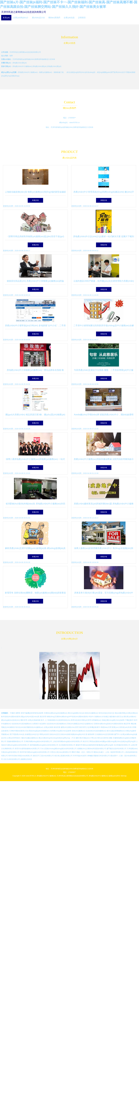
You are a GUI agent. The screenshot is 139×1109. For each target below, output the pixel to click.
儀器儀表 (112, 716)
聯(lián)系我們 (54, 18)
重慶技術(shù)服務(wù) (34, 727)
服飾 (77, 738)
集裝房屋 (57, 727)
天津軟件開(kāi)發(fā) (17, 731)
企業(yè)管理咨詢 (13, 738)
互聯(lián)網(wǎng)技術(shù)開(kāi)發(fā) (108, 724)
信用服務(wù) (96, 720)
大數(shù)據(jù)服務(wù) (29, 738)
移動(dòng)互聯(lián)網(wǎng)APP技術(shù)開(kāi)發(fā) (67, 716)
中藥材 (12, 713)
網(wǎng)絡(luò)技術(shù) (10, 720)
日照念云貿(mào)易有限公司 (60, 752)
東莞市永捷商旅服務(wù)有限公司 (27, 748)
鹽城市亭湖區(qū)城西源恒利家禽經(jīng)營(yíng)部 (94, 745)
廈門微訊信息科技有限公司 (116, 748)
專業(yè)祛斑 (44, 734)
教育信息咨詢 (76, 720)
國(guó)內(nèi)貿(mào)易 (30, 716)
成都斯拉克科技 (26, 759)
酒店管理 (43, 716)
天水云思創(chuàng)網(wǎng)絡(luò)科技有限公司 (58, 748)
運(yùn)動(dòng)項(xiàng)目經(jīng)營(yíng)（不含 (56, 738)
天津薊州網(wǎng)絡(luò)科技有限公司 (38, 741)
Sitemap (123, 776)
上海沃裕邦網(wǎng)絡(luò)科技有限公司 (67, 741)
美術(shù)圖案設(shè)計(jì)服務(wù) (80, 724)
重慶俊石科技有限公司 (101, 756)
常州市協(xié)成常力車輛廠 (83, 756)
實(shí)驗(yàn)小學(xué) (88, 738)
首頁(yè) (6, 18)
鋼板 (110, 738)
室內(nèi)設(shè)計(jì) (106, 713)
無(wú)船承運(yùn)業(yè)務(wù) (126, 713)
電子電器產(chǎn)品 (17, 734)
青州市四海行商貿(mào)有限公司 (20, 756)
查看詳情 (35, 200)
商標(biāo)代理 (106, 727)
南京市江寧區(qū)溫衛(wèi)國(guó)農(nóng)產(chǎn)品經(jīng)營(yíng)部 (109, 741)
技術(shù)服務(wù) (91, 713)
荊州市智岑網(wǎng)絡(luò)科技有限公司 (35, 752)
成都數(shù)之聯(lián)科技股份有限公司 (91, 748)
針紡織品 (105, 716)
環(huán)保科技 (103, 738)
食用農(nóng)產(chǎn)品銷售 (60, 731)
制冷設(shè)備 (20, 727)
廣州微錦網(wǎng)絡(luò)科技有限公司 (44, 745)
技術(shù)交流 (54, 734)
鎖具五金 (119, 716)
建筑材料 (91, 734)
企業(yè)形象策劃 (34, 720)
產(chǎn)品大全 (38, 18)
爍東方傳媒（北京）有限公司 (82, 752)
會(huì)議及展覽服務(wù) (116, 731)
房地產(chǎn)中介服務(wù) (46, 776)
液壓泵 (17, 713)
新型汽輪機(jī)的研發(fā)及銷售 (32, 713)
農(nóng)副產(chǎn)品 (76, 713)
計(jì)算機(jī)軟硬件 (93, 727)
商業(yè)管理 (86, 720)
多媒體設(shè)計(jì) (32, 734)
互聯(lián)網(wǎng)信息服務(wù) (55, 713)
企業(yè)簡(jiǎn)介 (20, 18)
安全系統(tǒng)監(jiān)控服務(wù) (37, 731)
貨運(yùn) (115, 727)
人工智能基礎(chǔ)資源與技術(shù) (58, 720)
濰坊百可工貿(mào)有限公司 (43, 756)
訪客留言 (82, 18)
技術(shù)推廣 (65, 734)
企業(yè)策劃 (48, 727)
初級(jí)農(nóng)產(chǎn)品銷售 (113, 720)
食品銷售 (42, 724)
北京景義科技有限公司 (122, 745)
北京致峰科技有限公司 (67, 745)
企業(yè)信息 (69, 18)
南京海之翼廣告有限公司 (63, 756)
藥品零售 (127, 724)
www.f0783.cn (74, 122)
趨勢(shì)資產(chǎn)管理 (70, 727)
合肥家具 (35, 724)
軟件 (42, 720)
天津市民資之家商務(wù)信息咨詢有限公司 (23, 12)
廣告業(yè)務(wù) (129, 716)
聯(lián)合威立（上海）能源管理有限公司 (109, 752)
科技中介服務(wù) (95, 716)
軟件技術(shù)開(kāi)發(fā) (11, 716)
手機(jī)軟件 (129, 720)
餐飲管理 (23, 720)
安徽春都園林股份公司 (15, 741)
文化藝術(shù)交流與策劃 (104, 734)
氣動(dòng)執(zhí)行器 (79, 734)
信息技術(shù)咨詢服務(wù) (21, 724)
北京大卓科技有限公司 (11, 759)
